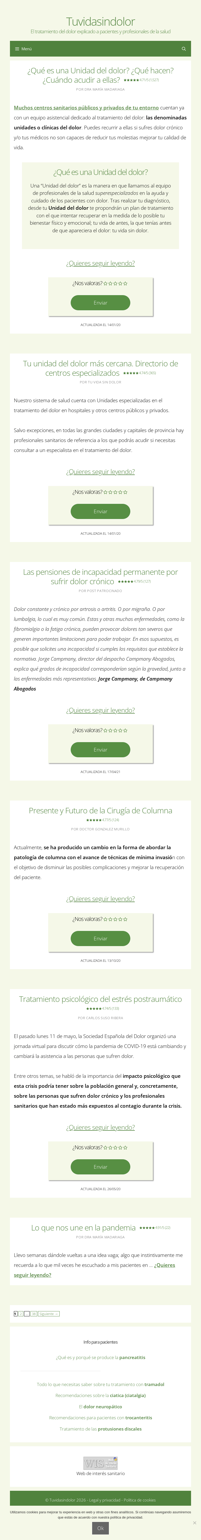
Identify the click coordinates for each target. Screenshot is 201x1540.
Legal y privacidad (104, 1500)
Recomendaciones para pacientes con (100, 1418)
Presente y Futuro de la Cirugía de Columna (100, 815)
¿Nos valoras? (87, 283)
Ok (100, 1528)
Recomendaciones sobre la (100, 1395)
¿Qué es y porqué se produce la (100, 1357)
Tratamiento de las (101, 1429)
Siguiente (49, 1313)
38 (33, 1313)
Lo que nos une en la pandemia (100, 1227)
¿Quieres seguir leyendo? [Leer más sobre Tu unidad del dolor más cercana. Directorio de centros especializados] (100, 471)
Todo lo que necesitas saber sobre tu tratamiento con (100, 1384)
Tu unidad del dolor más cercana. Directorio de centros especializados (100, 368)
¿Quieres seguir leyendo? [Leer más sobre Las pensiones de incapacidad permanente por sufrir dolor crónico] (100, 710)
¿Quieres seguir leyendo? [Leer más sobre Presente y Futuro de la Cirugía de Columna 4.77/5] (100, 898)
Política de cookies (140, 1500)
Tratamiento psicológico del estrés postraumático (100, 1003)
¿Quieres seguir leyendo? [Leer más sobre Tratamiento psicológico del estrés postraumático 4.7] (100, 1127)
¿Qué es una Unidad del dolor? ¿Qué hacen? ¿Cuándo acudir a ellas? (100, 75)
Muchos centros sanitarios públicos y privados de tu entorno (86, 107)
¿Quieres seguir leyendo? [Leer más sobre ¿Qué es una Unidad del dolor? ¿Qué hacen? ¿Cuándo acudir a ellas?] (100, 263)
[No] (194, 1522)
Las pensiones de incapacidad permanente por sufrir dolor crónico (100, 576)
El (100, 1407)
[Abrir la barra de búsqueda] (184, 49)
